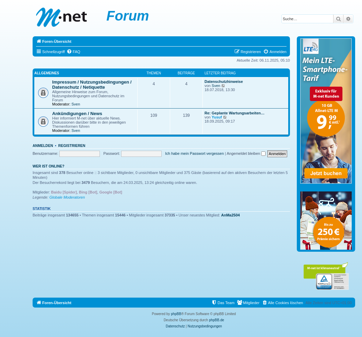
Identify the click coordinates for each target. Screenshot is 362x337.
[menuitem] (73, 52)
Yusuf (217, 117)
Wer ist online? (49, 166)
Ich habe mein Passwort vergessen (194, 153)
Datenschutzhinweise (224, 81)
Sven (75, 104)
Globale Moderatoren (67, 197)
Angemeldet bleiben (246, 153)
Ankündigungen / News (77, 113)
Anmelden (43, 145)
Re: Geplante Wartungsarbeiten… (235, 113)
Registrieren (71, 145)
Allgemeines (46, 73)
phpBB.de (216, 320)
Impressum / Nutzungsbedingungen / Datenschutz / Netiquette (92, 84)
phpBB (176, 314)
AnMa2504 (230, 215)
